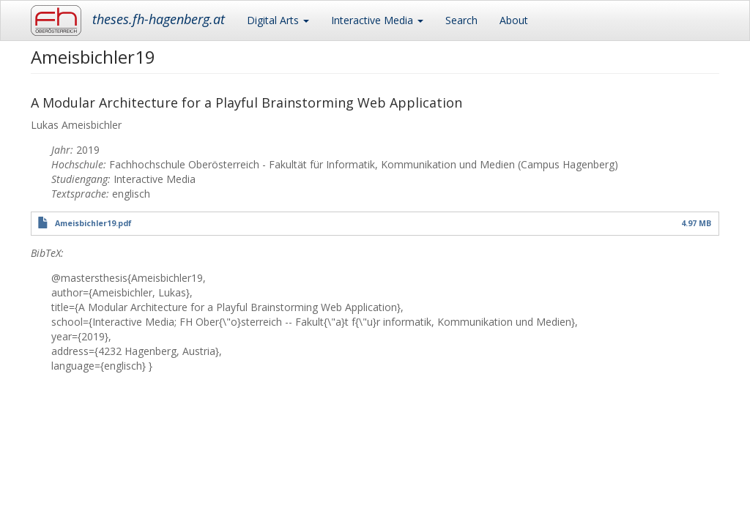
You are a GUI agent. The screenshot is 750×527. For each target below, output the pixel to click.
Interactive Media (377, 20)
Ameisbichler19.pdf (93, 223)
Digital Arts (278, 20)
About (514, 20)
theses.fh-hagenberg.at (158, 19)
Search (461, 20)
